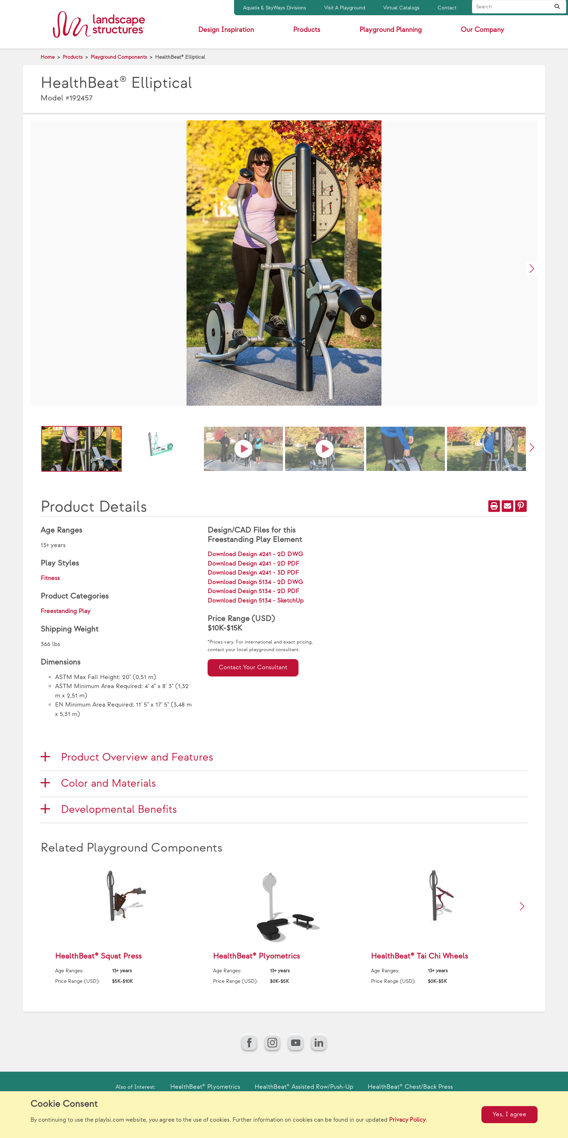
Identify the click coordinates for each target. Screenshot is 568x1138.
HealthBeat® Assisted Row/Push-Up (304, 1087)
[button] (532, 268)
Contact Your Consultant (253, 667)
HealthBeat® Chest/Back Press (410, 1087)
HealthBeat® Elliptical (180, 57)
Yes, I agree (509, 1114)
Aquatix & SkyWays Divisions (274, 8)
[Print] (494, 506)
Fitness (50, 578)
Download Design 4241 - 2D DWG (255, 554)
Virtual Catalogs (401, 8)
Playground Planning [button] (390, 30)
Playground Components (119, 57)
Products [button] (306, 30)
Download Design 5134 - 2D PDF (253, 591)
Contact (447, 8)
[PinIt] (521, 506)
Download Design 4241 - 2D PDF (253, 563)
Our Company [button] (482, 30)
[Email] (507, 506)
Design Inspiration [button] (226, 30)
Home (48, 57)
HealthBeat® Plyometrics (205, 1087)
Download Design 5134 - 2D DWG (255, 582)
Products (73, 57)
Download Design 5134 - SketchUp (256, 600)
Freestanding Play (66, 611)
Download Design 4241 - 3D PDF (253, 572)
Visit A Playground (344, 8)
